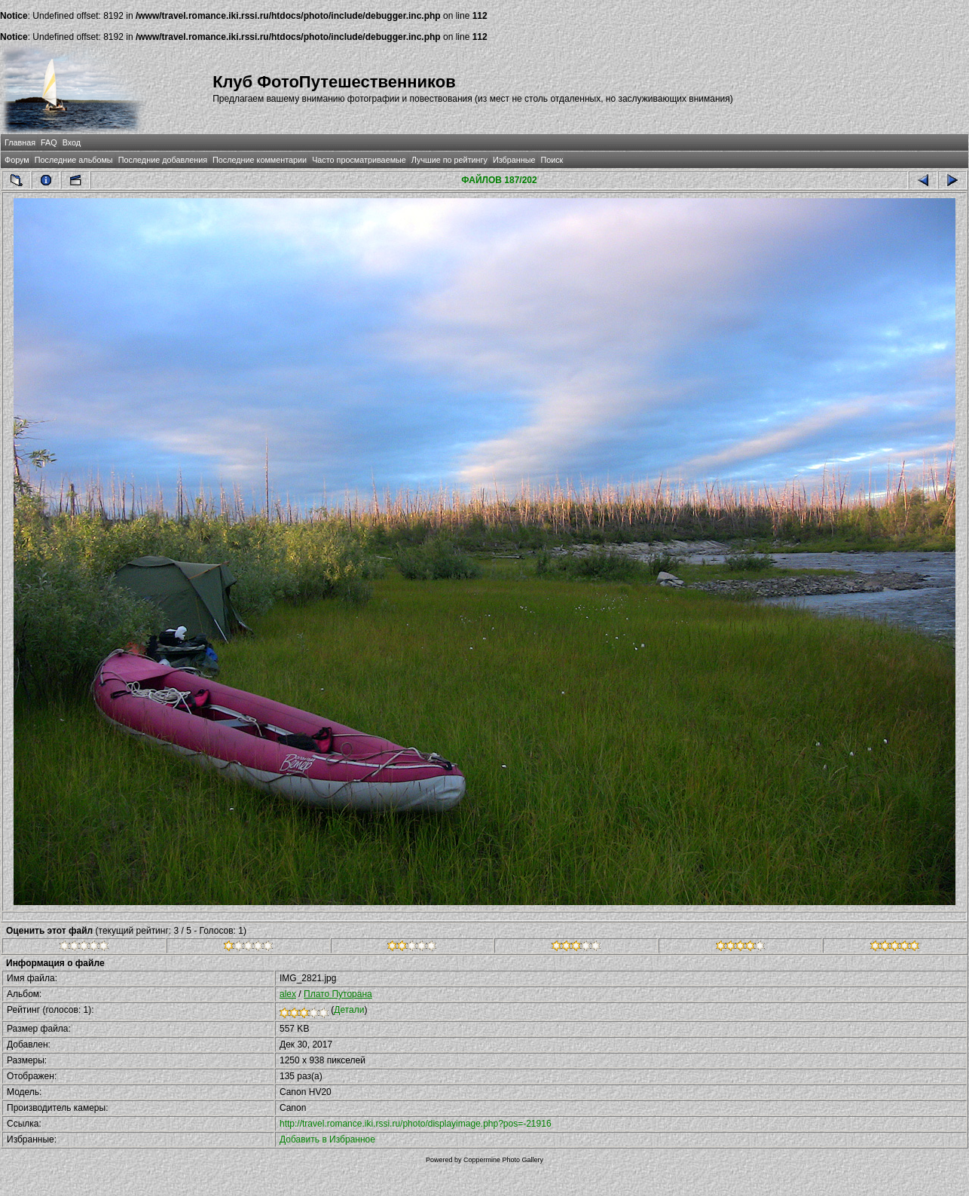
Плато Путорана (338, 994)
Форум (17, 159)
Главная (20, 142)
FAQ (49, 142)
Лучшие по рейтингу (449, 159)
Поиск (551, 159)
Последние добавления (162, 159)
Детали (349, 1010)
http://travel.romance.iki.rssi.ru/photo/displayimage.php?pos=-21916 (416, 1123)
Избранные (514, 159)
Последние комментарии (259, 159)
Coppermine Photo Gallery (503, 1160)
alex (288, 994)
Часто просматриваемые (359, 159)
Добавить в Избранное (327, 1139)
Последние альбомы (74, 159)
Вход (72, 142)
